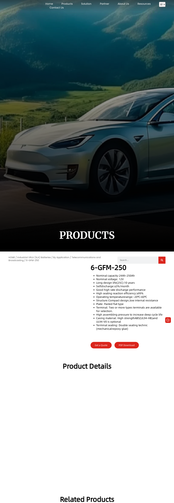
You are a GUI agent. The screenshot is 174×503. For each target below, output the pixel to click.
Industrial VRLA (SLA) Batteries (34, 257)
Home (49, 4)
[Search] (161, 260)
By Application (61, 257)
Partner (104, 4)
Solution (86, 4)
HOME (12, 257)
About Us (123, 4)
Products (67, 4)
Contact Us (57, 7)
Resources (144, 4)
